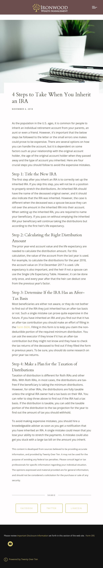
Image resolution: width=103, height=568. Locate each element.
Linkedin (76, 508)
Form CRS (90, 535)
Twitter (51, 508)
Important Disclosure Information (32, 535)
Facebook (27, 508)
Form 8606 (23, 327)
